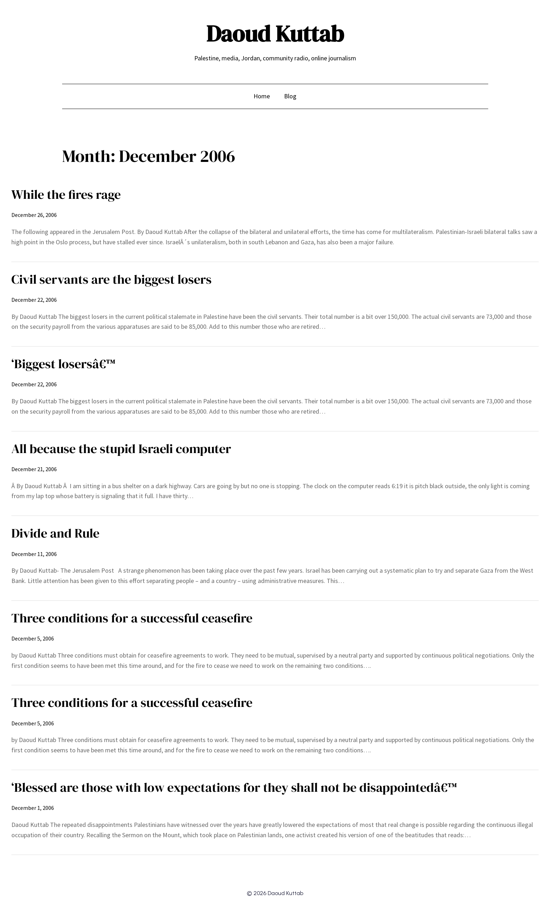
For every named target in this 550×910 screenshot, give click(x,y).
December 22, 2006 (34, 299)
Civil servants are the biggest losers (111, 279)
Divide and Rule (55, 533)
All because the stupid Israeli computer (121, 448)
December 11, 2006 (34, 553)
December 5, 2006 (32, 638)
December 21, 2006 (34, 469)
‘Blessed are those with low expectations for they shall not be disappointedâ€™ (234, 787)
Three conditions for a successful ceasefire (131, 618)
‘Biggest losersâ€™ (63, 363)
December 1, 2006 (32, 807)
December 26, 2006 (34, 214)
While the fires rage (66, 194)
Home (262, 96)
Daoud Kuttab (275, 33)
